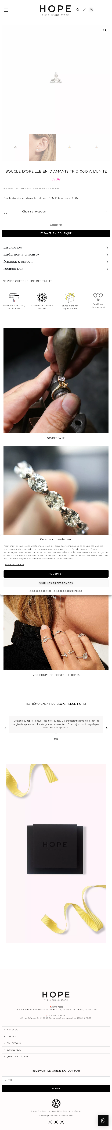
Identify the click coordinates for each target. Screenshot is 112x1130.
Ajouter (56, 225)
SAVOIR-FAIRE (56, 438)
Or (5, 213)
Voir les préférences (56, 583)
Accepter (56, 574)
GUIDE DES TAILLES (39, 281)
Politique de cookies (40, 590)
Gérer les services (14, 564)
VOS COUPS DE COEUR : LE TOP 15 (56, 675)
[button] (105, 30)
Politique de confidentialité (67, 590)
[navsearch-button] (78, 10)
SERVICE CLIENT (13, 281)
